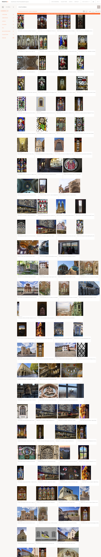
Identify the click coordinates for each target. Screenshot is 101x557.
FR (97, 1)
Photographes (55, 1)
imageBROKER (4, 10)
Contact (76, 1)
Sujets (70, 1)
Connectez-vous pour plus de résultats (58, 13)
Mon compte (85, 1)
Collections (64, 1)
